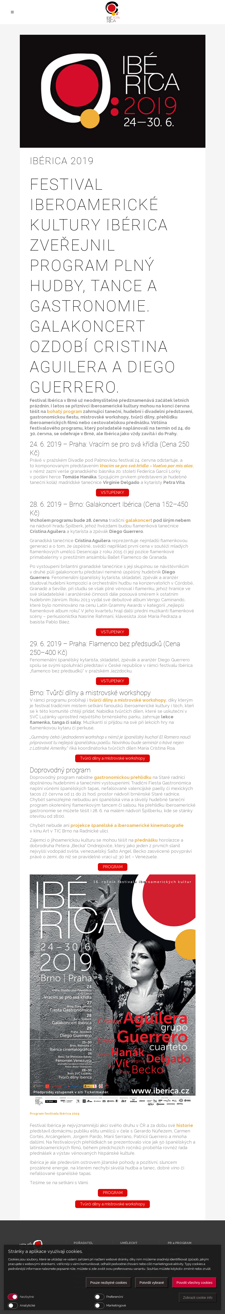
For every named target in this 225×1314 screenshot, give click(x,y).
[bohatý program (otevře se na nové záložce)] (64, 411)
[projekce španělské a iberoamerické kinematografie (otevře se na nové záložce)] (127, 825)
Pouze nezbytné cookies (108, 1283)
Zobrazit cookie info (197, 1298)
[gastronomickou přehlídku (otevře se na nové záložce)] (122, 777)
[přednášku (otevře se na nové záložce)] (147, 840)
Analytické (27, 1305)
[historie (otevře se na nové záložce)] (184, 1125)
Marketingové (116, 1305)
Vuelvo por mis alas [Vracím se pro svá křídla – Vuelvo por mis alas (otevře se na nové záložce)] (172, 465)
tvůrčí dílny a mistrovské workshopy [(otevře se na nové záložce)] (127, 700)
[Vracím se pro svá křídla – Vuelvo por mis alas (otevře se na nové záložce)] (124, 465)
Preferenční (114, 1297)
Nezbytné (27, 1297)
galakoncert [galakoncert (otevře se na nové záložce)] (138, 520)
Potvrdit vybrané (151, 1283)
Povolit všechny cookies (194, 1283)
